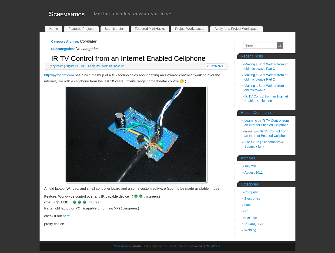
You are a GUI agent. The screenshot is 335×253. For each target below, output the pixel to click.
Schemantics (66, 14)
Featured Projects (81, 28)
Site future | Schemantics (263, 142)
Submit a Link (114, 28)
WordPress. (213, 246)
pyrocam (58, 66)
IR (110, 66)
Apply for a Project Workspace (236, 28)
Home (53, 28)
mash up (119, 66)
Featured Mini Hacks (150, 28)
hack (104, 66)
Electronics (252, 198)
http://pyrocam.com (59, 75)
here (66, 216)
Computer (94, 66)
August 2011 (254, 172)
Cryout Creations (178, 246)
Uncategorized (255, 224)
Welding (250, 230)
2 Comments (215, 66)
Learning (251, 120)
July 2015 (251, 166)
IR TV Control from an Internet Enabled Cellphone (128, 58)
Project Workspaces (189, 28)
